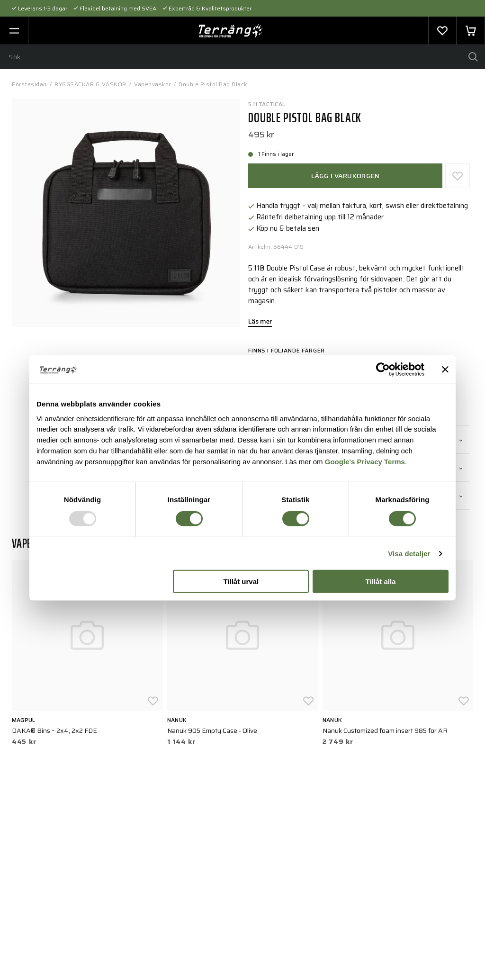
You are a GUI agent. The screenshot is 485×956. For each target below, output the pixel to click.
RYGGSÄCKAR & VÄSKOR (90, 84)
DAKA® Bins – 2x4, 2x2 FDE (54, 730)
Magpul (23, 719)
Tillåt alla (380, 581)
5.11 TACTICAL (266, 103)
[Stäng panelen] (445, 369)
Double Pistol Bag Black (213, 84)
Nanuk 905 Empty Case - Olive (212, 730)
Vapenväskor (152, 84)
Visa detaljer (409, 554)
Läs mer (260, 322)
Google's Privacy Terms (365, 462)
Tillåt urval (241, 581)
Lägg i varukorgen (345, 176)
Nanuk (177, 719)
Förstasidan (29, 84)
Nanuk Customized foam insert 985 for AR (385, 730)
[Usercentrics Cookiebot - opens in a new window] (382, 369)
